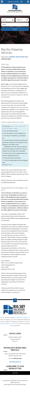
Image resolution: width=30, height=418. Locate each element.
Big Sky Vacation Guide (15, 337)
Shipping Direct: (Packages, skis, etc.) (14, 189)
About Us (15, 341)
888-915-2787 (13, 2)
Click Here (15, 323)
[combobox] (15, 24)
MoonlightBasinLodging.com (22, 317)
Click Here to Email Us (15, 361)
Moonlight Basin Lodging (15, 9)
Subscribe (15, 373)
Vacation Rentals (15, 339)
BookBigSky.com (7, 323)
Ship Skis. (8, 86)
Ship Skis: (5, 64)
